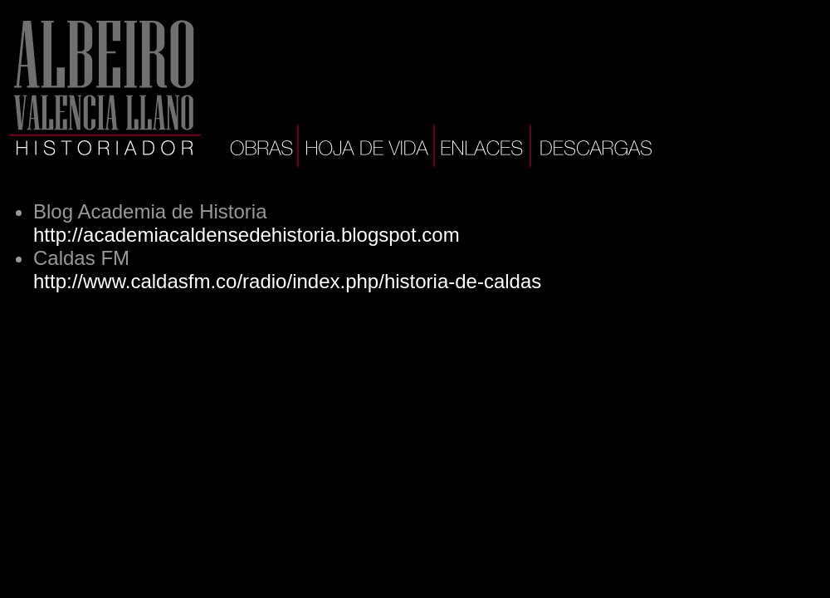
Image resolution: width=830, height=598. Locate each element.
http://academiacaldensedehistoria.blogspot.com (246, 234)
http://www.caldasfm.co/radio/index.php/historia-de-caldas (287, 281)
